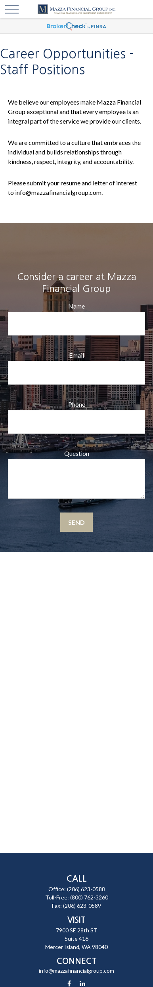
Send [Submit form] (76, 522)
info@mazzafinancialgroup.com (76, 970)
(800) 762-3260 (89, 897)
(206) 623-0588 (86, 889)
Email (76, 355)
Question (76, 453)
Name (76, 306)
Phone (76, 404)
